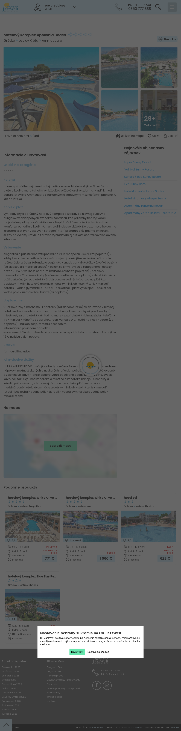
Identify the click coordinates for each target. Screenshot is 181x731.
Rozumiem (77, 651)
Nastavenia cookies (98, 652)
